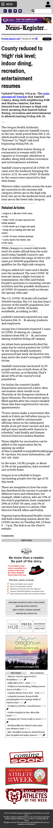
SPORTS (21, 610)
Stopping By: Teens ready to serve (24, 719)
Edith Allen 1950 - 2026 (19, 683)
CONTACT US (32, 614)
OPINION (29, 610)
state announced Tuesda (25, 95)
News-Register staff (12, 38)
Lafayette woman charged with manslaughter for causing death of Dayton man (23, 699)
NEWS (15, 610)
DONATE (41, 602)
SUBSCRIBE (12, 602)
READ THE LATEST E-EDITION (26, 606)
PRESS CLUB (32, 602)
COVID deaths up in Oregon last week (19, 226)
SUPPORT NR (21, 614)
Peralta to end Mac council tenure (24, 706)
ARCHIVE (37, 610)
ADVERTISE (22, 602)
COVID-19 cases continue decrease (18, 236)
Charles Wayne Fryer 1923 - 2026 (23, 693)
